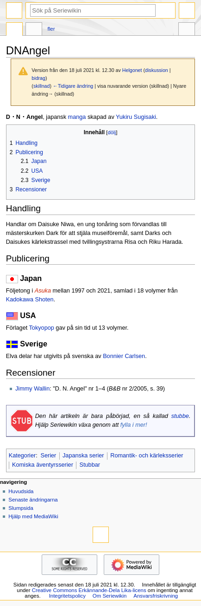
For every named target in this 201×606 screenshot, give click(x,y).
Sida (14, 30)
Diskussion (34, 30)
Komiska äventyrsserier (42, 465)
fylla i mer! (133, 425)
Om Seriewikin (110, 596)
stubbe (180, 416)
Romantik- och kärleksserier (146, 455)
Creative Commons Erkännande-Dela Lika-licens (89, 590)
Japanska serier (83, 455)
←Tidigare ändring (73, 86)
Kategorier (22, 455)
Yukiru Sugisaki (136, 117)
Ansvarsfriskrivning (155, 596)
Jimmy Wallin (32, 388)
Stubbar (90, 465)
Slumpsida (20, 508)
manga (77, 117)
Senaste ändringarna (32, 499)
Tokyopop (41, 328)
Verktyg (187, 30)
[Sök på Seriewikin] (93, 10)
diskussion (156, 70)
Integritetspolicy (67, 596)
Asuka (43, 290)
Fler (51, 29)
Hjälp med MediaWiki (33, 516)
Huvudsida (20, 491)
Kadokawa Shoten (30, 299)
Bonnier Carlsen (124, 356)
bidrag (38, 78)
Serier (48, 455)
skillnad (41, 86)
